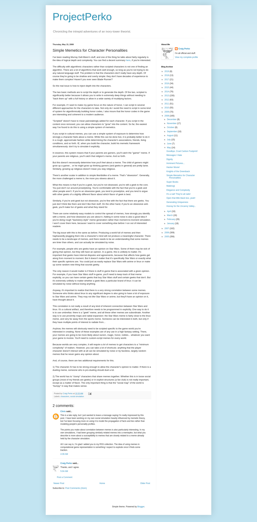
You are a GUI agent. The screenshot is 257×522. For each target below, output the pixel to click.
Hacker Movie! (173, 167)
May (169, 147)
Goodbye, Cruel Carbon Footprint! (182, 151)
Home (102, 483)
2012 (167, 99)
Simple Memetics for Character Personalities (180, 176)
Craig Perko (66, 463)
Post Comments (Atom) (76, 488)
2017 (167, 79)
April (169, 211)
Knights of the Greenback (178, 171)
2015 (167, 87)
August (170, 135)
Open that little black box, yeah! (180, 198)
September (172, 131)
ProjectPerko (82, 16)
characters (65, 396)
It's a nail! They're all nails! (178, 194)
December (172, 119)
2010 (167, 107)
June (169, 143)
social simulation (77, 396)
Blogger (140, 506)
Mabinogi (170, 186)
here (128, 60)
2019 (167, 71)
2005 (167, 236)
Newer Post (58, 483)
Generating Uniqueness (177, 202)
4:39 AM (64, 454)
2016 (167, 83)
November (172, 123)
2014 (167, 91)
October (171, 127)
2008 (167, 116)
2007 (167, 228)
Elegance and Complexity (178, 190)
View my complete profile (186, 57)
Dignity (169, 159)
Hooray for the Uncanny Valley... (181, 206)
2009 (167, 112)
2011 (167, 103)
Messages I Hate (174, 155)
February (171, 219)
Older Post (145, 483)
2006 (167, 232)
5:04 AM (64, 471)
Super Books (172, 182)
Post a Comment (64, 477)
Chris (63, 411)
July (169, 139)
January (171, 223)
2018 (167, 75)
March (170, 215)
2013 (167, 95)
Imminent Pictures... (175, 163)
